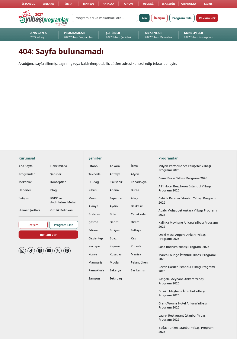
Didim (135, 222)
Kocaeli (136, 246)
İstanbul (28, 4)
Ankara (48, 4)
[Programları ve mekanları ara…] (105, 18)
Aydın (114, 206)
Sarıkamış (138, 270)
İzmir (68, 4)
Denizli (114, 222)
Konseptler (58, 182)
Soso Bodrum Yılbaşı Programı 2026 (184, 247)
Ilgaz (113, 238)
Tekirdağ (116, 278)
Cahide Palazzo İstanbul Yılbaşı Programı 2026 (187, 200)
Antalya (108, 4)
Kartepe (94, 246)
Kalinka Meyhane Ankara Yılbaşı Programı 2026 (188, 224)
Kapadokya (188, 4)
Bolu (113, 214)
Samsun (94, 278)
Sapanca (116, 198)
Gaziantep (96, 238)
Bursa (135, 190)
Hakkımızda (58, 166)
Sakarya (115, 270)
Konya (93, 254)
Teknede (88, 4)
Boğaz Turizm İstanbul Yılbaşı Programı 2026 (186, 330)
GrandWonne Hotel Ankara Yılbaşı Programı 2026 (183, 305)
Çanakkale (138, 214)
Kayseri (115, 246)
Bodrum (94, 214)
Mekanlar (25, 182)
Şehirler (55, 174)
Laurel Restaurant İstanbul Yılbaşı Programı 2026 (182, 317)
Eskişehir (168, 4)
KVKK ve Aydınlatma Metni (63, 200)
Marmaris (95, 262)
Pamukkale (96, 270)
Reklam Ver (207, 18)
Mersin (93, 198)
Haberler (25, 190)
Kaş (133, 238)
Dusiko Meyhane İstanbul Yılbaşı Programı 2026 (182, 293)
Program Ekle (182, 18)
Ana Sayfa (26, 166)
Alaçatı (135, 198)
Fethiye (136, 230)
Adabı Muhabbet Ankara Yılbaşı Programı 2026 (188, 212)
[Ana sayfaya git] (43, 18)
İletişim (159, 18)
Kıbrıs (208, 4)
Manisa (136, 254)
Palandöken (139, 262)
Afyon (128, 4)
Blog (53, 190)
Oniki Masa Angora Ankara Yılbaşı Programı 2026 (183, 237)
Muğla (114, 262)
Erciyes (114, 230)
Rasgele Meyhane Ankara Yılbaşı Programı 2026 (181, 281)
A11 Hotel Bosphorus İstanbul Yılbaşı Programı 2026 (185, 188)
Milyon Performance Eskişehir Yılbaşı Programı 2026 (185, 168)
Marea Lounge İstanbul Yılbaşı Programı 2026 (187, 257)
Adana (114, 190)
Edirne (93, 230)
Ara (144, 18)
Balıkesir (137, 206)
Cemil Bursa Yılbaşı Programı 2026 (183, 178)
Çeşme (93, 222)
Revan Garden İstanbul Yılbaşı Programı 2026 (187, 269)
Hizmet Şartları (29, 210)
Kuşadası (116, 254)
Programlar (27, 174)
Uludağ (148, 4)
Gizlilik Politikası (61, 210)
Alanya (93, 206)
